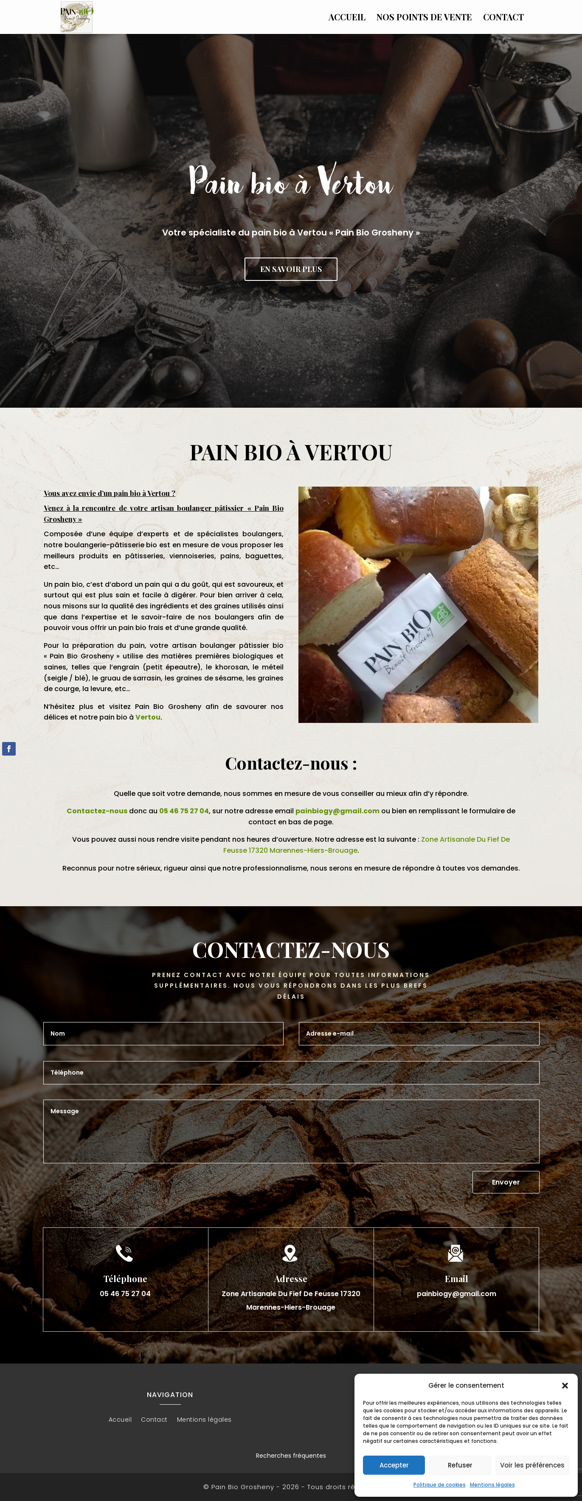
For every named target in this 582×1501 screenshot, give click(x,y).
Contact (503, 18)
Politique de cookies (439, 1484)
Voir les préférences (532, 1465)
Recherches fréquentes (291, 1455)
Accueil (347, 18)
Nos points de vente (424, 18)
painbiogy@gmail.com (337, 811)
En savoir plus (291, 269)
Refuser (460, 1465)
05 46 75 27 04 (184, 811)
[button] (565, 1385)
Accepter (394, 1465)
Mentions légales (492, 1484)
